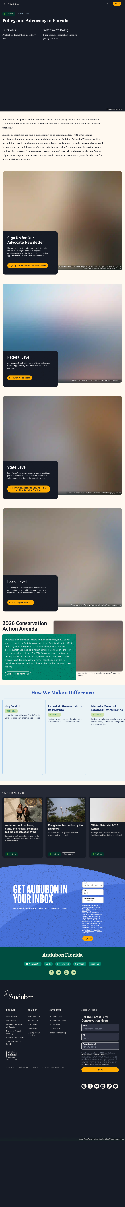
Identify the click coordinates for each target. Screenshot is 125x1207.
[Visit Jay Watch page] (23, 737)
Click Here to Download (18, 674)
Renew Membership (58, 1033)
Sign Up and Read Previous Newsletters (27, 265)
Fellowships (33, 1020)
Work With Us (34, 1016)
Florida (9, 14)
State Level (17, 467)
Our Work (79, 964)
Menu (5, 3)
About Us (95, 964)
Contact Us (34, 964)
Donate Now (55, 1024)
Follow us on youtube (73, 972)
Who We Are (11, 1016)
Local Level (17, 582)
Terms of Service (99, 1055)
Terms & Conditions (102, 1064)
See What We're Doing (19, 378)
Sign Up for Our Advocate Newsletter (25, 240)
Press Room (33, 1024)
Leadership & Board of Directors (14, 1025)
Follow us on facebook (51, 972)
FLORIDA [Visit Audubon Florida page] (12, 854)
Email (85, 883)
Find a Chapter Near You (20, 602)
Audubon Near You (58, 1016)
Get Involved (63, 964)
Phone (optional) (89, 898)
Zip (85, 891)
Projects (24, 14)
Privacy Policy (89, 931)
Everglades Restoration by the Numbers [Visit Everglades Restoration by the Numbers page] (66, 827)
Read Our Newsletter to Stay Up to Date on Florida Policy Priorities (29, 489)
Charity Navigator (11, 1054)
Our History (11, 1020)
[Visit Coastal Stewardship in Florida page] (66, 737)
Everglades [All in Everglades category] (68, 854)
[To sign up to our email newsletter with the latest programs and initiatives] (93, 885)
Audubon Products (58, 1020)
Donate (117, 4)
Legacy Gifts (55, 1029)
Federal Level (19, 357)
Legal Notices (37, 1067)
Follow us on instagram (66, 972)
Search (108, 3)
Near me (103, 3)
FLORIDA (12, 748)
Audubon (13, 3)
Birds (48, 964)
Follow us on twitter (58, 972)
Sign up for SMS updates (35, 1034)
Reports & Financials (15, 1037)
